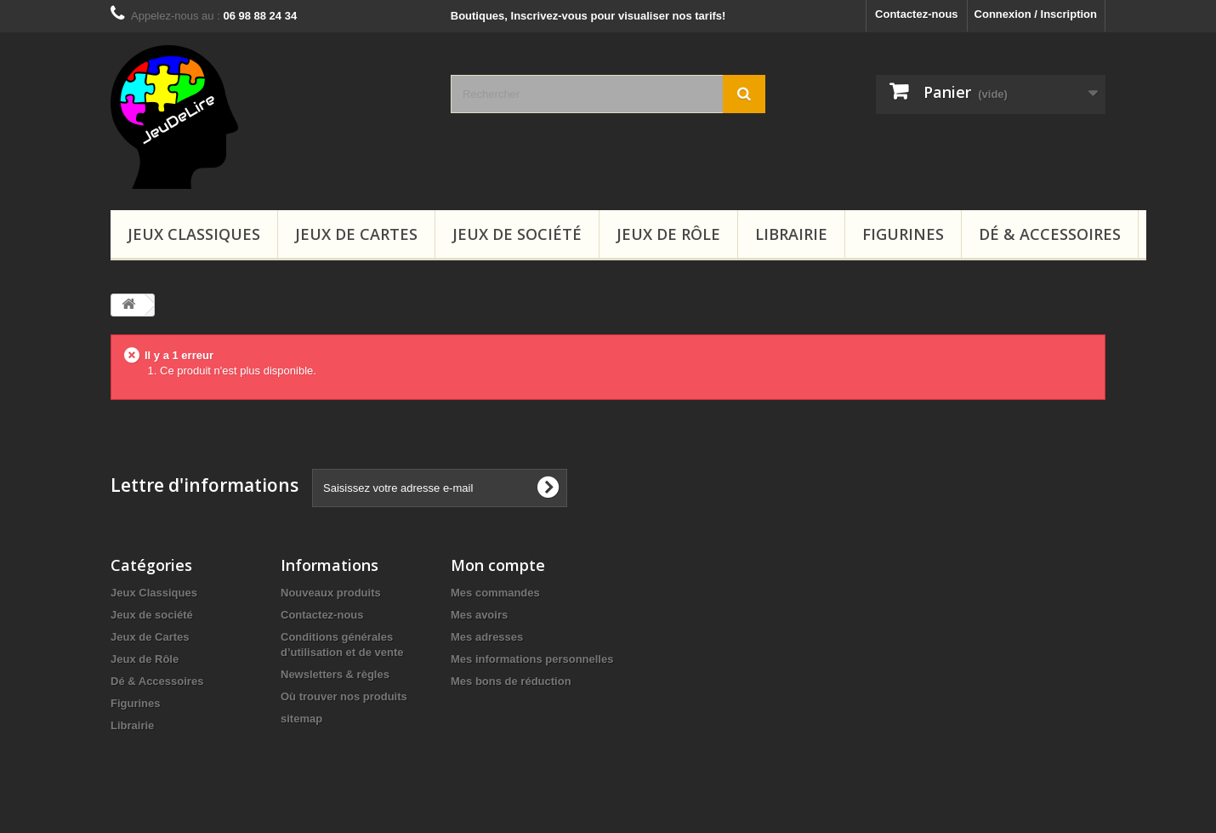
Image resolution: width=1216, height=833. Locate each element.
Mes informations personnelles (532, 659)
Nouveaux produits (331, 592)
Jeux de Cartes (356, 234)
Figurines (903, 234)
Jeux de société (517, 234)
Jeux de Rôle (668, 234)
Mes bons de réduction (511, 681)
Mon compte (498, 565)
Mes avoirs (479, 614)
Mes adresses (487, 636)
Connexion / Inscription (1036, 14)
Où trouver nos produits (344, 696)
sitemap (301, 718)
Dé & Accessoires (1050, 234)
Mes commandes (495, 592)
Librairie (791, 234)
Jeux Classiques (194, 234)
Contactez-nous (916, 14)
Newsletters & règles (335, 674)
